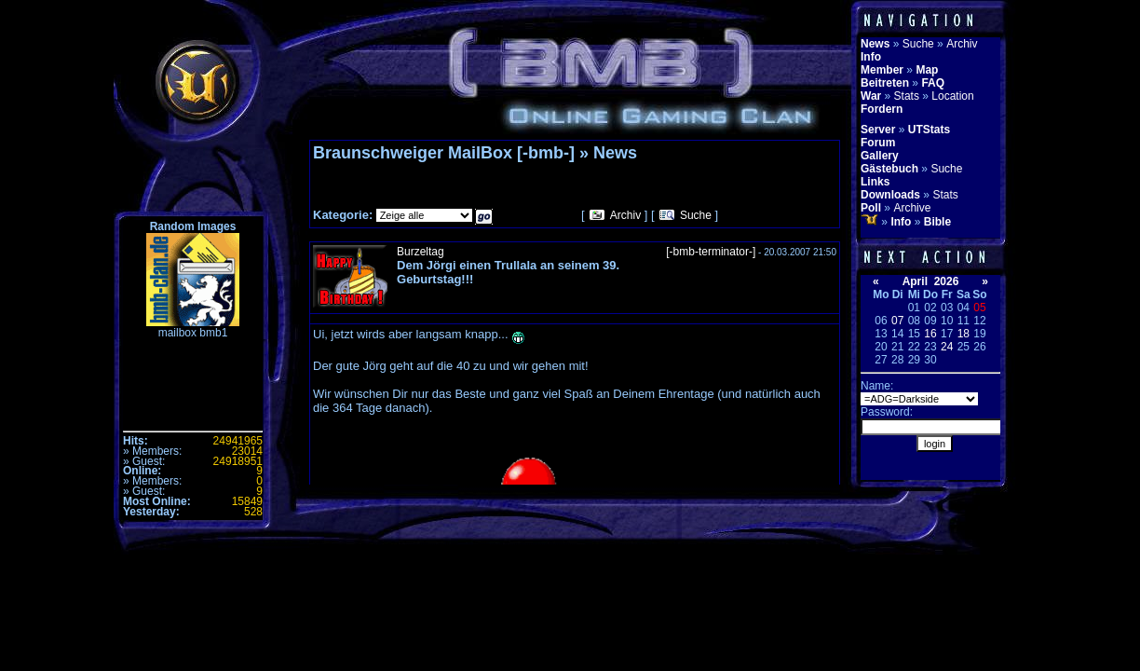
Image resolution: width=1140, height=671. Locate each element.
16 (930, 333)
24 (947, 346)
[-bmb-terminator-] (710, 251)
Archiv (625, 215)
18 (963, 333)
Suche (696, 215)
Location (952, 96)
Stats (906, 96)
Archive (911, 207)
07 (897, 320)
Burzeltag (420, 251)
